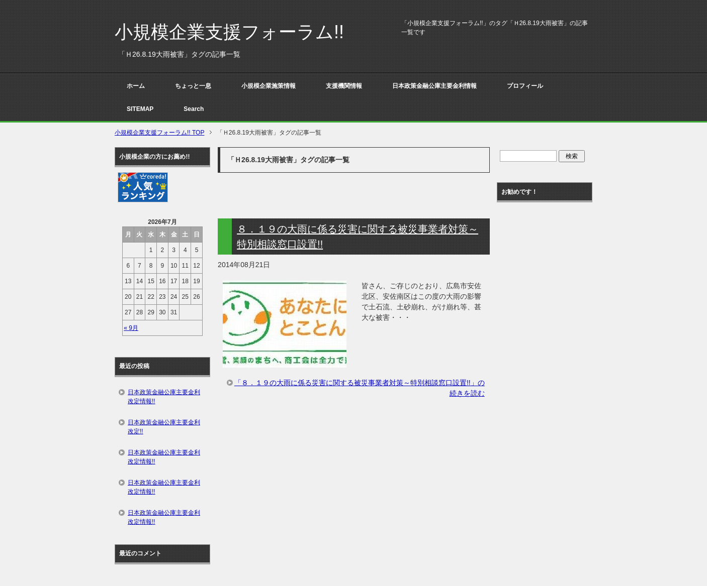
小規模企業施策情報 (268, 85)
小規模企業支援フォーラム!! (229, 32)
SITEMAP (140, 108)
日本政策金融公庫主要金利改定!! (164, 427)
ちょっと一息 (193, 85)
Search (194, 108)
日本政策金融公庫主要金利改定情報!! (164, 397)
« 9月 (131, 327)
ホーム (136, 85)
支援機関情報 (344, 85)
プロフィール (525, 85)
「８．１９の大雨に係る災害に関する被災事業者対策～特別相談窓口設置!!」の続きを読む (359, 388)
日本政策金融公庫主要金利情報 (434, 85)
